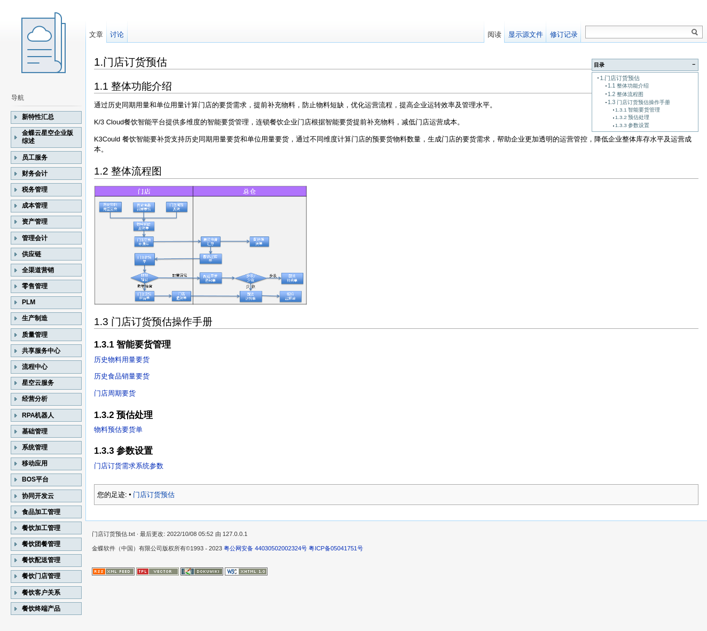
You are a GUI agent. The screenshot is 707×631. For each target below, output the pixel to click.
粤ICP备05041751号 (336, 548)
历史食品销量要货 (122, 376)
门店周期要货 (115, 393)
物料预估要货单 (118, 429)
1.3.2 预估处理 (632, 117)
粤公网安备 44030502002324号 (265, 548)
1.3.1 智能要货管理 (638, 110)
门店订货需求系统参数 (128, 466)
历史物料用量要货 (122, 360)
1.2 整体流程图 (625, 94)
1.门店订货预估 (620, 78)
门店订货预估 (154, 495)
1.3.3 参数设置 (632, 125)
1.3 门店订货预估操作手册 (639, 102)
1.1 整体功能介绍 (628, 86)
